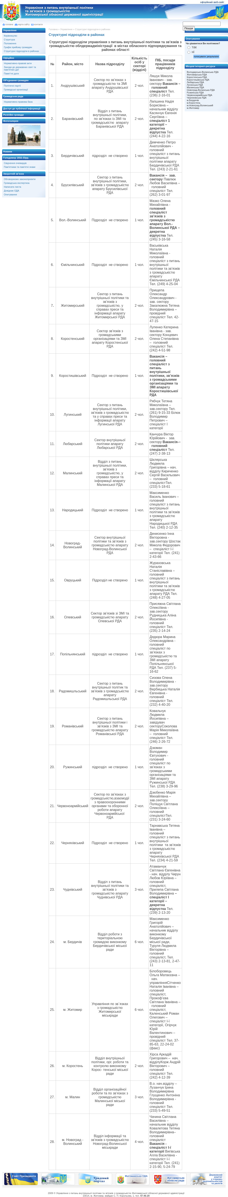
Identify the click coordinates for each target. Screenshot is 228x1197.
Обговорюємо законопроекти (19, 179)
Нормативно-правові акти (18, 63)
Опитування (10, 194)
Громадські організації (16, 89)
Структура (9, 39)
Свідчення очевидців (15, 163)
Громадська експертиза (16, 183)
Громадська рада (13, 96)
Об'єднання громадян (16, 80)
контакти (38, 24)
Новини (7, 151)
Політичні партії (12, 85)
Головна (53, 29)
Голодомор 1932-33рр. (16, 157)
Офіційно (8, 58)
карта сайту (24, 24)
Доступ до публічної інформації (21, 108)
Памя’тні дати (11, 73)
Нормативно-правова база (18, 101)
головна (9, 24)
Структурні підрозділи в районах (21, 51)
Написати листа (12, 187)
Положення (10, 43)
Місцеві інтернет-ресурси (200, 66)
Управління (9, 30)
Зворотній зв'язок (13, 173)
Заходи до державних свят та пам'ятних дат (20, 68)
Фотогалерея (10, 121)
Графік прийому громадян (18, 47)
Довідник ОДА (11, 190)
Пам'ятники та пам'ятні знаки (19, 167)
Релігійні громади (13, 115)
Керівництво (10, 35)
